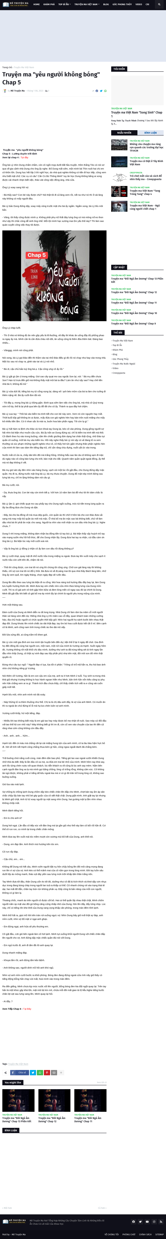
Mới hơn (8, 1208)
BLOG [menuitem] (106, 4)
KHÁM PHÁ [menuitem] (49, 4)
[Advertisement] (83, 35)
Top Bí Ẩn (117, 345)
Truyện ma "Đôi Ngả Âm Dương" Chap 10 (134, 313)
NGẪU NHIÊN (124, 132)
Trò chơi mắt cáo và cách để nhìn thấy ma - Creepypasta (146, 177)
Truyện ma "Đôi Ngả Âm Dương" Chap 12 (51, 1120)
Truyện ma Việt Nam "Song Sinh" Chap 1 (136, 114)
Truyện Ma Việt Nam (24, 67)
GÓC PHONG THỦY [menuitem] (122, 4)
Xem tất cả (102, 1082)
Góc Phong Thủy (121, 359)
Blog (115, 354)
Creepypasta (119, 373)
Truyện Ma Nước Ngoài (124, 363)
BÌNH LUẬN (150, 132)
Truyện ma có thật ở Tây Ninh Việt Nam (146, 163)
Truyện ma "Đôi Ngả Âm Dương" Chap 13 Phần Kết (16, 1120)
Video (115, 368)
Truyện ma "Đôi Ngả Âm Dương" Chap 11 (87, 1120)
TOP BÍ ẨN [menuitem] (63, 4)
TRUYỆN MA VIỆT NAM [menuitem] (85, 4)
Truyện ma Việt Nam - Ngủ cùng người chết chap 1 (145, 207)
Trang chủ (7, 67)
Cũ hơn (101, 1208)
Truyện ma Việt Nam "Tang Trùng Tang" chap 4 (145, 192)
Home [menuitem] (36, 4)
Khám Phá (118, 350)
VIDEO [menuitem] (139, 4)
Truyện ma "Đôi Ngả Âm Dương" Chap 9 (133, 323)
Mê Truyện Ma (19, 1234)
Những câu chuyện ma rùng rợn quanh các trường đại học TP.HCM (147, 147)
